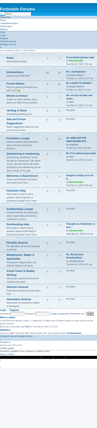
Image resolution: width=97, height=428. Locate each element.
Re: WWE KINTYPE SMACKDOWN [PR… (77, 139)
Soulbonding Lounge (20, 208)
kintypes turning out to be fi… (79, 177)
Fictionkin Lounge (18, 138)
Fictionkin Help (16, 190)
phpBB (14, 351)
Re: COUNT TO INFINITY (79, 83)
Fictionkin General (11, 134)
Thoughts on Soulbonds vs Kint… (80, 225)
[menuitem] (3, 20)
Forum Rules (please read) (80, 57)
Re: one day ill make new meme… (79, 97)
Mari (71, 102)
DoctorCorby (76, 60)
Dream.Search (76, 75)
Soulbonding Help (18, 224)
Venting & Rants (17, 110)
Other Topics (7, 238)
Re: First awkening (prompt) (81, 153)
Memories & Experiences (22, 175)
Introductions (15, 72)
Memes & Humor (17, 95)
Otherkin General (17, 287)
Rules (10, 57)
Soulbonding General (13, 205)
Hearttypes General (19, 299)
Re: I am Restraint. (76, 71)
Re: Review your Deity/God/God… (75, 256)
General (5, 68)
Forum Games (16, 83)
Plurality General (17, 242)
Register (14, 310)
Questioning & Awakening (23, 153)
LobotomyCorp (76, 261)
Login (3, 310)
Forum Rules (7, 53)
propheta (73, 144)
